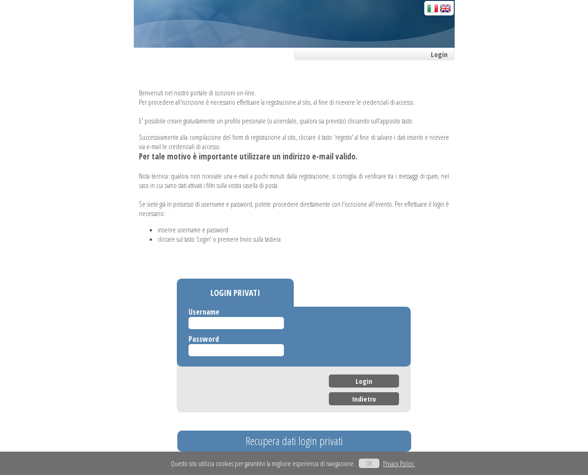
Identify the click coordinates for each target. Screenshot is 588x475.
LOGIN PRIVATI (235, 292)
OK (369, 463)
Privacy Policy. (399, 463)
